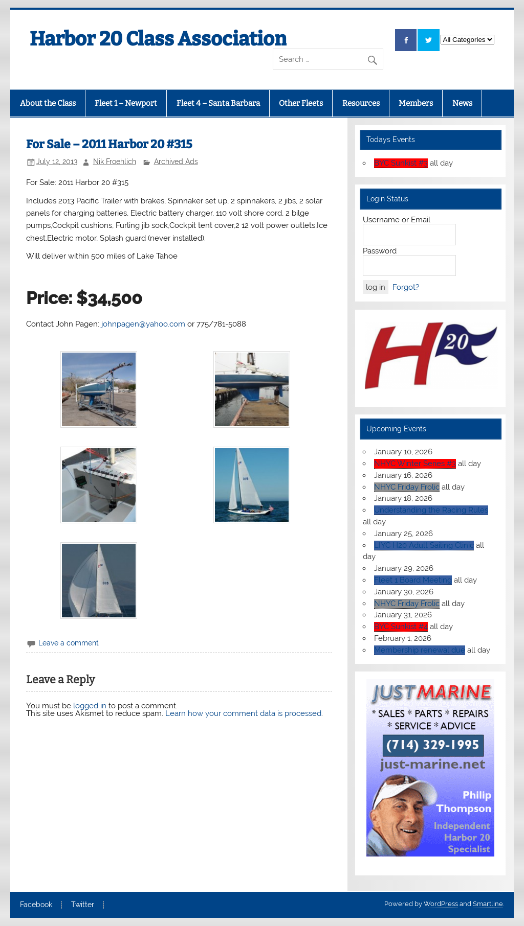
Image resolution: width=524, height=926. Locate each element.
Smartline (488, 904)
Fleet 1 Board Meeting (413, 580)
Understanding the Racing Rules (431, 510)
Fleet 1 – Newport (126, 103)
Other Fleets (301, 103)
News (462, 103)
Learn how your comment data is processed (243, 713)
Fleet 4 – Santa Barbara (218, 103)
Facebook (36, 905)
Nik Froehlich (114, 161)
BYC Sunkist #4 (401, 626)
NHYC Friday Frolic (407, 487)
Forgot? (405, 287)
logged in (89, 705)
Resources (361, 103)
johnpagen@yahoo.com (142, 324)
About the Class (48, 103)
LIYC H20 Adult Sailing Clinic (424, 545)
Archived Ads (176, 161)
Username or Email (396, 219)
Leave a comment (68, 643)
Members (416, 103)
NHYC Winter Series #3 (415, 463)
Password (380, 251)
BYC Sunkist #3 (401, 163)
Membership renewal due (419, 650)
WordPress (441, 904)
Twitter (82, 905)
